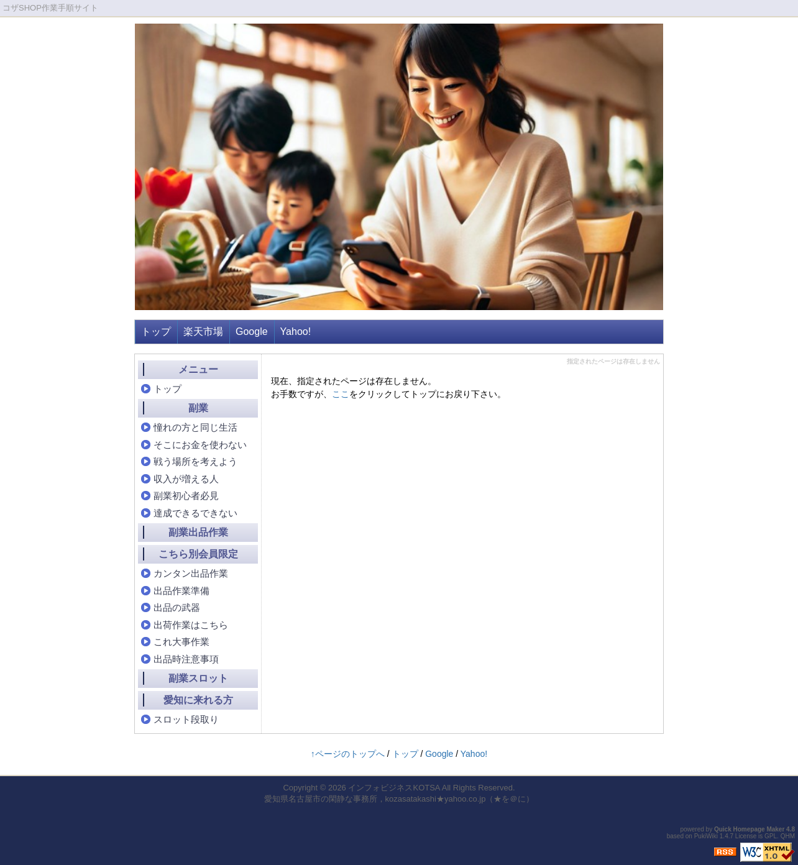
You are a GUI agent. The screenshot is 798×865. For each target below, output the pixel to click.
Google (252, 331)
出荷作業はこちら (191, 625)
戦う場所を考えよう (195, 461)
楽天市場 (203, 331)
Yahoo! (295, 331)
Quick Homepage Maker (749, 829)
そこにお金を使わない (200, 444)
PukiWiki (706, 836)
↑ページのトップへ (348, 754)
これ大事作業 (181, 641)
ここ (340, 394)
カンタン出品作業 (191, 573)
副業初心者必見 (186, 495)
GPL (770, 836)
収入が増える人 (186, 479)
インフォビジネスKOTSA (393, 787)
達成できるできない (195, 513)
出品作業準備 (181, 590)
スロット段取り (186, 719)
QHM (788, 836)
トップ (156, 331)
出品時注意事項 (186, 659)
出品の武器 (177, 607)
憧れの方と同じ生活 (195, 427)
